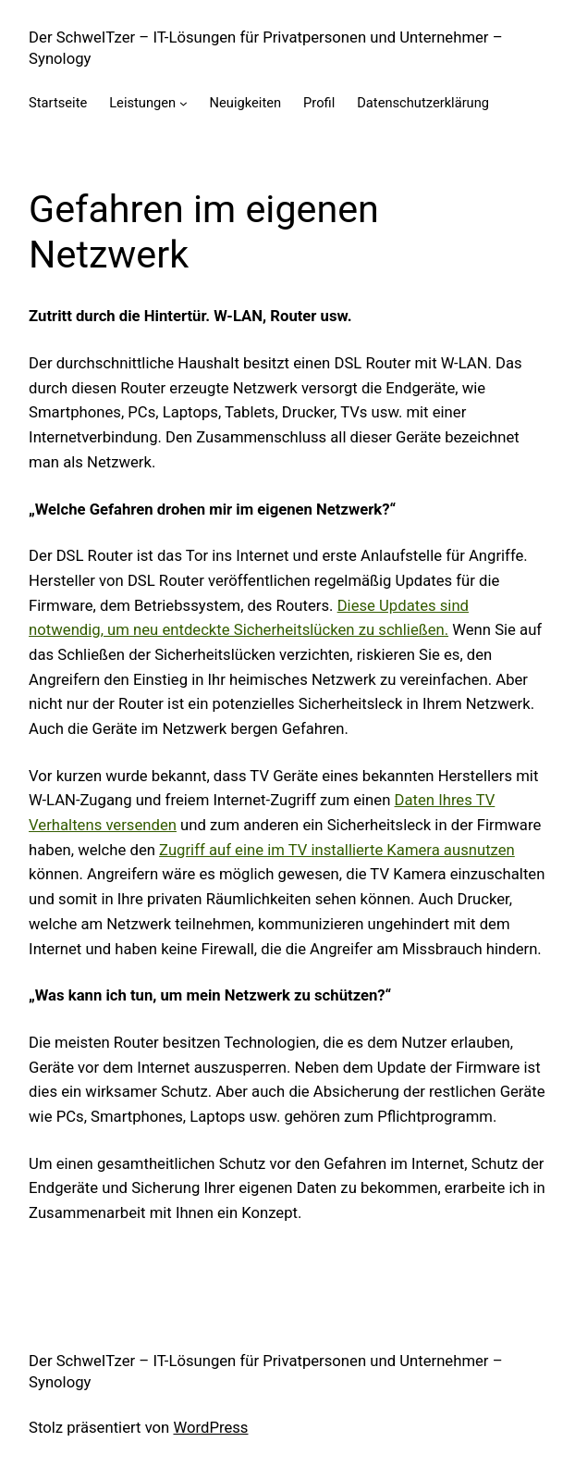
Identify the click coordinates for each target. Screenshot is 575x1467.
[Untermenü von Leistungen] (183, 103)
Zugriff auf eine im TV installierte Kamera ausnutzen (337, 850)
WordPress (210, 1427)
